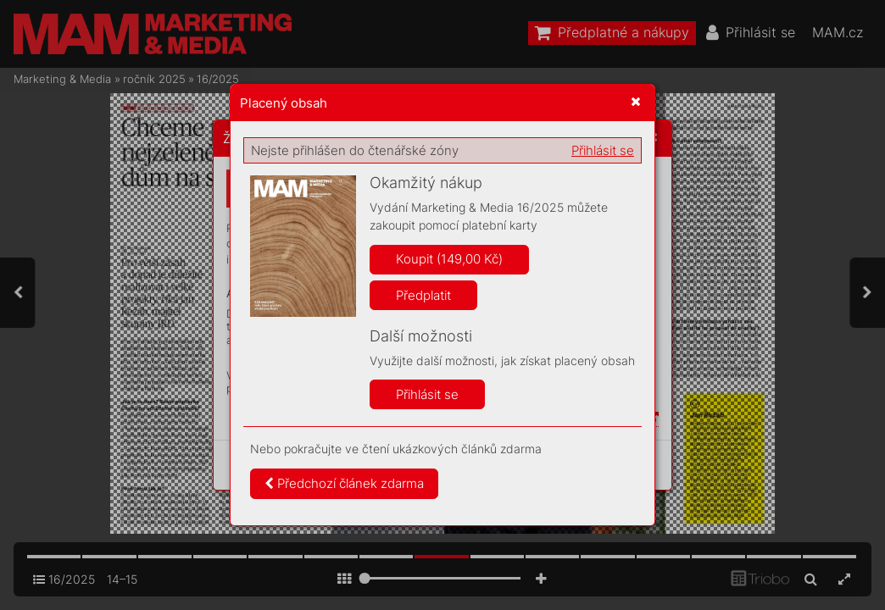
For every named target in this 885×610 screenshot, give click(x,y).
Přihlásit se (602, 150)
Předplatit (423, 295)
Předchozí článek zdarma (344, 483)
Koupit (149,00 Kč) (449, 259)
